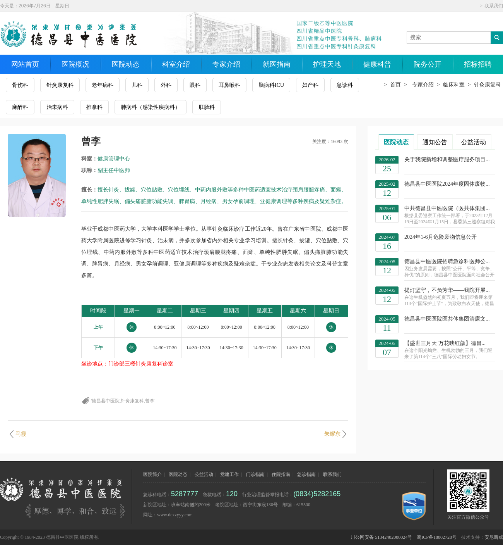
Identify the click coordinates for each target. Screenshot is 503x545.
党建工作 (229, 474)
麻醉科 (20, 107)
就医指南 (277, 64)
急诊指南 (306, 474)
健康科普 (377, 64)
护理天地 (327, 64)
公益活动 (473, 142)
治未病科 (57, 107)
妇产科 (310, 85)
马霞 (20, 434)
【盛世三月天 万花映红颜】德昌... (449, 350)
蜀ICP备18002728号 (437, 537)
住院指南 (281, 474)
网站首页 (25, 64)
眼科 (195, 85)
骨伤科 (20, 85)
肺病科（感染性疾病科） (150, 107)
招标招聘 (478, 64)
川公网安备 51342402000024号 (381, 537)
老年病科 (102, 85)
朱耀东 (332, 434)
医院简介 (152, 474)
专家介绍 (226, 64)
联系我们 (493, 6)
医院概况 (75, 64)
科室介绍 (176, 64)
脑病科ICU (271, 85)
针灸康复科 (60, 85)
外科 (166, 85)
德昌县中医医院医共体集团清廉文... (447, 319)
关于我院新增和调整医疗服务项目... (447, 159)
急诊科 (345, 85)
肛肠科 (206, 107)
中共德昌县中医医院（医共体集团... (449, 215)
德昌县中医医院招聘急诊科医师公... (449, 268)
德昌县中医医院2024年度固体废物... (447, 184)
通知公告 (435, 142)
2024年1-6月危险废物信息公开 (440, 237)
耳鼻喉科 (229, 85)
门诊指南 (255, 474)
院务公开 (427, 64)
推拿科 (94, 107)
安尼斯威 (493, 537)
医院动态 (126, 64)
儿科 (137, 85)
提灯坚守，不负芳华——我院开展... (449, 297)
